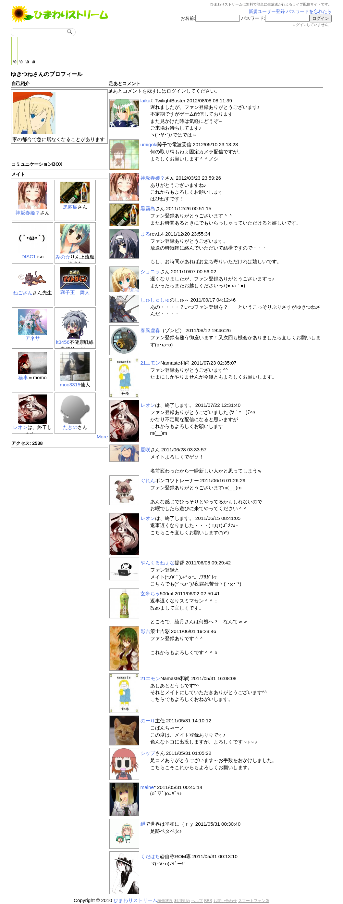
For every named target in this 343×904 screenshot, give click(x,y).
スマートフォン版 (253, 900)
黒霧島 (70, 207)
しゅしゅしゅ (155, 300)
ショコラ (150, 271)
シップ (148, 753)
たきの (70, 427)
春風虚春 (150, 330)
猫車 (23, 377)
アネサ (32, 338)
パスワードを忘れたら (309, 11)
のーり (148, 720)
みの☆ (62, 257)
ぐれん (148, 480)
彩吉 (145, 631)
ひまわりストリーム (135, 900)
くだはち (150, 856)
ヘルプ (197, 900)
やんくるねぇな (158, 562)
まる (145, 234)
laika (146, 100)
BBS (208, 900)
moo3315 (70, 384)
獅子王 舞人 (75, 292)
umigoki (149, 144)
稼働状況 (165, 900)
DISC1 (28, 256)
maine (147, 787)
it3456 (62, 342)
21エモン (151, 363)
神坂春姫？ (28, 212)
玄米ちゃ (150, 593)
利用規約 (182, 900)
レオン (20, 427)
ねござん (22, 292)
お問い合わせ (225, 900)
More (102, 436)
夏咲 (145, 449)
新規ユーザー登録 (267, 11)
